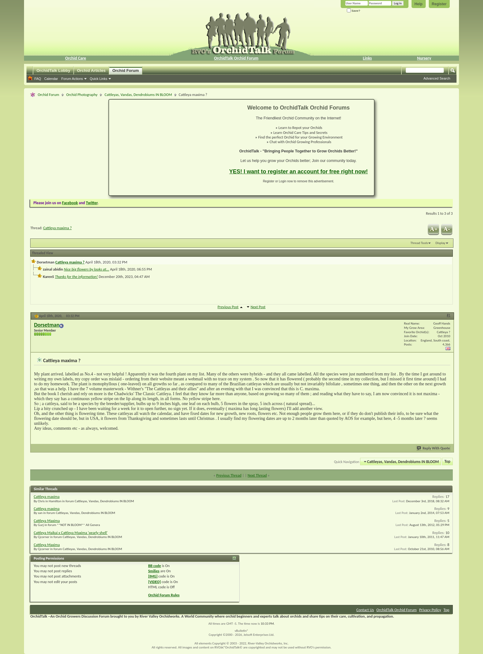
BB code (154, 565)
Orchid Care (75, 58)
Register (439, 4)
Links (367, 58)
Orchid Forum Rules (164, 595)
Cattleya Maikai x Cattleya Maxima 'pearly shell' (71, 532)
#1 (448, 315)
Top (447, 461)
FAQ (37, 79)
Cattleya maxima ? (57, 228)
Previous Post (227, 306)
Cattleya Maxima (47, 520)
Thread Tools (419, 243)
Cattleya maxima (46, 496)
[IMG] (152, 576)
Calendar (51, 79)
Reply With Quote (433, 448)
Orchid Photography (81, 94)
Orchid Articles (91, 70)
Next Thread (257, 475)
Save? (353, 10)
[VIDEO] (154, 581)
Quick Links (98, 79)
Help (419, 4)
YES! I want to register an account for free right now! (298, 171)
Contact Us (365, 609)
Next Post (257, 306)
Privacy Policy (430, 609)
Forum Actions (72, 79)
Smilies (154, 571)
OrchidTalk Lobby (53, 70)
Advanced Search (437, 78)
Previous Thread (229, 475)
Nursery (424, 58)
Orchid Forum (125, 70)
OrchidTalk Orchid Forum (236, 58)
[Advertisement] (165, 147)
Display (440, 243)
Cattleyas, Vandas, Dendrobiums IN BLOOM (138, 94)
